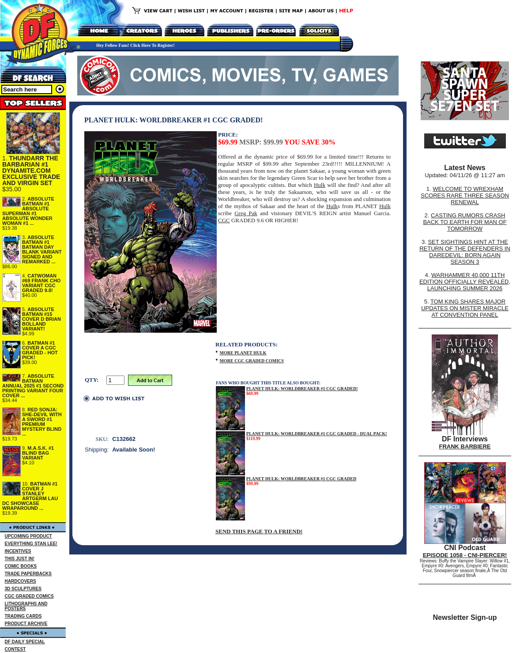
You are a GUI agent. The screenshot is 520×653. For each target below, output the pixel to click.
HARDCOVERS (20, 581)
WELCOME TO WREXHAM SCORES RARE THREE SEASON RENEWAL (465, 195)
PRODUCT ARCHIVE (26, 623)
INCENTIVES (18, 551)
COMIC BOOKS (21, 566)
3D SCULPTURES (23, 588)
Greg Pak (245, 213)
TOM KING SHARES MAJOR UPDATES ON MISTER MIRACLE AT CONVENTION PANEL (465, 308)
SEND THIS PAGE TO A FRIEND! (258, 531)
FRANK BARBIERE (465, 446)
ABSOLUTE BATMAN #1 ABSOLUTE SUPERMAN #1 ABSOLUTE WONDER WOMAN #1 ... (28, 211)
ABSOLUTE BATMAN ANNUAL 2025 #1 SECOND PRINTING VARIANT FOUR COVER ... (33, 385)
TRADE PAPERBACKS (28, 573)
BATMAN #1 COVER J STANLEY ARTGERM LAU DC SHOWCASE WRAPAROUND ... (30, 496)
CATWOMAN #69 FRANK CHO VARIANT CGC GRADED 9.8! (41, 283)
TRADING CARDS (23, 616)
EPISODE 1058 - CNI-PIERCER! (465, 555)
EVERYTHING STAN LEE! (31, 543)
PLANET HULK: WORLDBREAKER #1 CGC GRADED (301, 478)
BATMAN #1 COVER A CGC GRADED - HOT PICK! (40, 350)
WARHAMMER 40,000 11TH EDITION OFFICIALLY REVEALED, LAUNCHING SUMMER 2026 (464, 282)
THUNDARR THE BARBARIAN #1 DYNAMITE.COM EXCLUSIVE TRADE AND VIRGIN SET (31, 170)
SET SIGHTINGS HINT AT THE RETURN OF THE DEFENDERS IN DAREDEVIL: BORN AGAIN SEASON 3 (464, 252)
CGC (224, 220)
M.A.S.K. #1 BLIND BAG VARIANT (38, 452)
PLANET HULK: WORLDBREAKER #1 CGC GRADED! (302, 388)
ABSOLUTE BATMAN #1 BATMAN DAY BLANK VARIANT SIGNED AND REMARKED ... (42, 249)
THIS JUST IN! (19, 558)
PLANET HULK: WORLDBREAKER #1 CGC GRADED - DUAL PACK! (316, 433)
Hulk (319, 185)
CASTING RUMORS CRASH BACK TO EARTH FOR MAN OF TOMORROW (464, 222)
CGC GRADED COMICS (29, 596)
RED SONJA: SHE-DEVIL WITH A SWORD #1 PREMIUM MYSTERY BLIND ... (42, 422)
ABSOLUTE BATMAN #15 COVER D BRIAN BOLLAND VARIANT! (41, 319)
